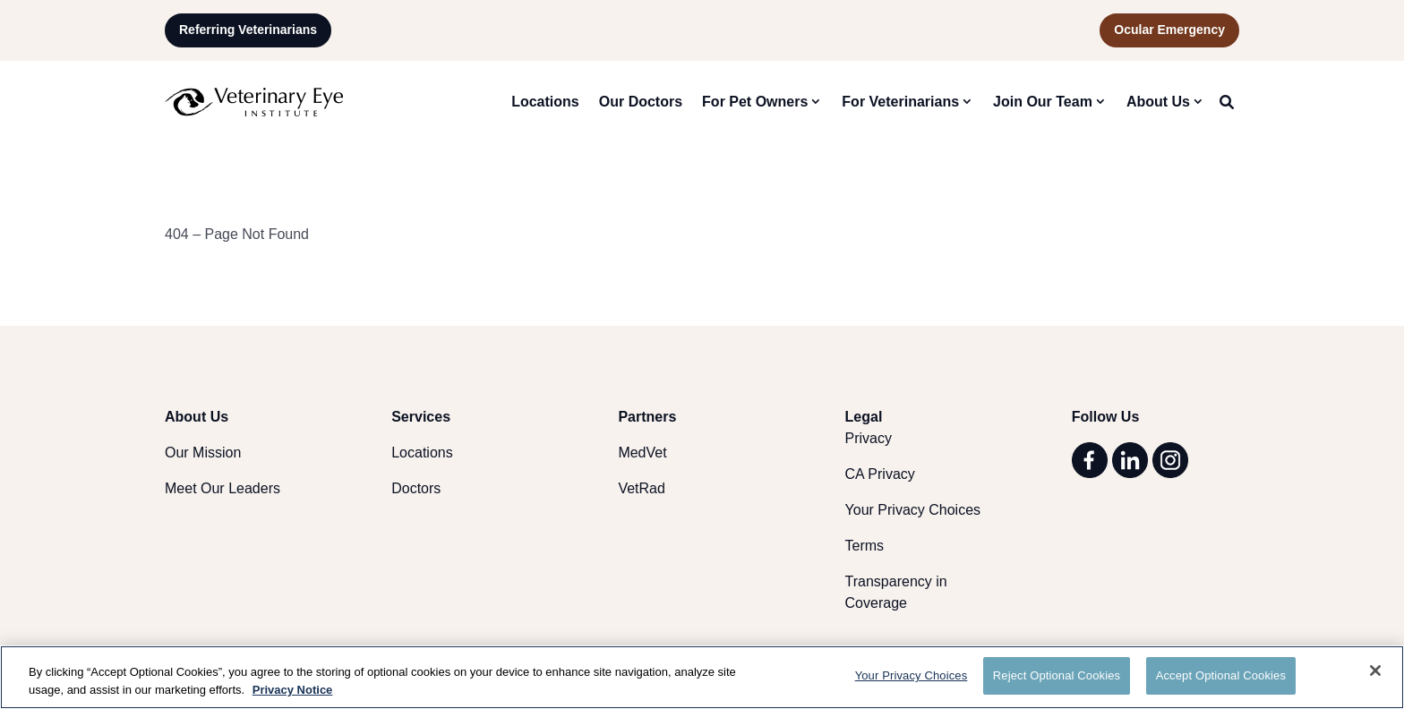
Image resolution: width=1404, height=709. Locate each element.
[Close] (1375, 670)
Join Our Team (1042, 101)
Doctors (416, 488)
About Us (1158, 101)
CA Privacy (880, 474)
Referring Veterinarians (248, 29)
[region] (702, 677)
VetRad (641, 488)
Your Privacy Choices (912, 509)
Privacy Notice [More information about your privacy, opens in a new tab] (293, 689)
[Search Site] (1226, 102)
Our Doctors (640, 101)
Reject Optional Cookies (1056, 675)
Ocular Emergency (1169, 29)
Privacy (868, 438)
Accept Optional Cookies (1221, 675)
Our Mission (203, 452)
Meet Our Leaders (222, 488)
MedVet (642, 452)
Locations (545, 101)
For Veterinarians (900, 101)
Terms (865, 545)
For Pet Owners (755, 101)
